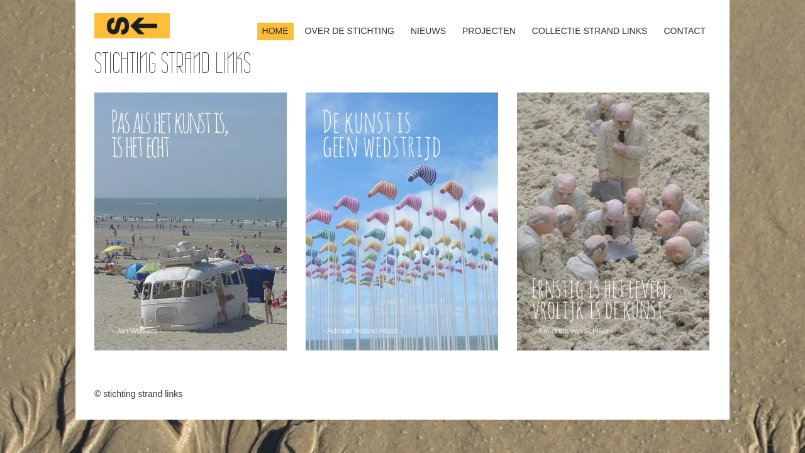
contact (684, 31)
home (275, 31)
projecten (489, 31)
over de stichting (349, 31)
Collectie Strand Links (590, 31)
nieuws (428, 31)
